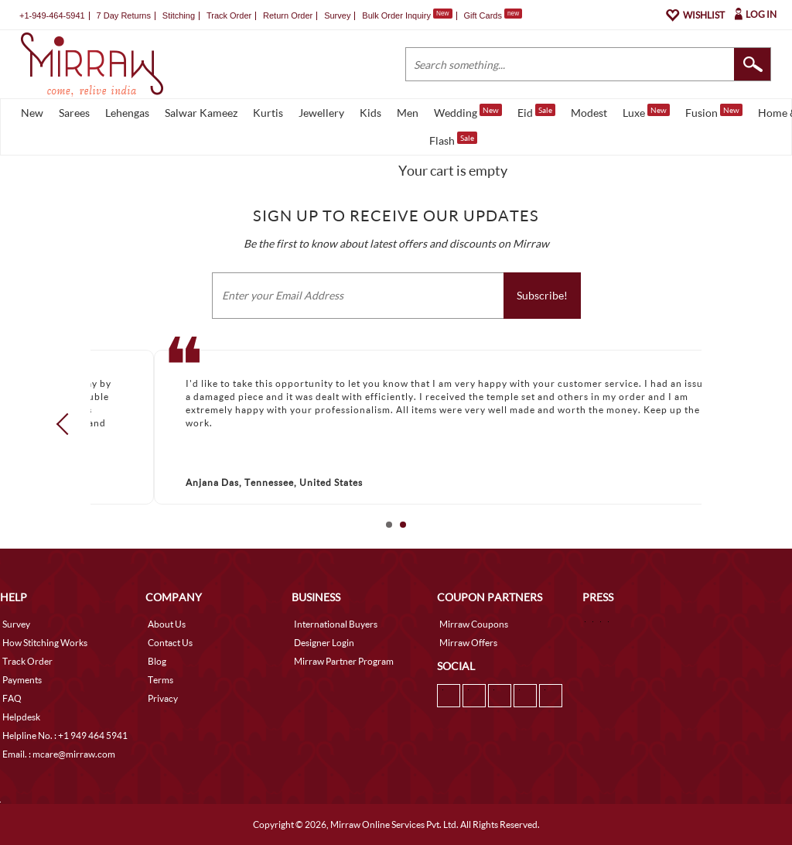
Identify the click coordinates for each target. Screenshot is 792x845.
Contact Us (170, 642)
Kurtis (268, 112)
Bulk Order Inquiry (396, 15)
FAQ (12, 698)
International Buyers (335, 624)
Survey (337, 15)
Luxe (646, 111)
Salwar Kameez (201, 112)
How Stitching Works (44, 642)
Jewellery (321, 112)
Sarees (74, 112)
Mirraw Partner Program (344, 661)
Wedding (468, 111)
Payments (22, 680)
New (32, 112)
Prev (67, 424)
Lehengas (127, 112)
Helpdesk (21, 717)
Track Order (229, 15)
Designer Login (324, 642)
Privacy (163, 698)
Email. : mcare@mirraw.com (58, 754)
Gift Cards (492, 15)
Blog (157, 661)
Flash (453, 139)
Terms (160, 680)
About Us (167, 624)
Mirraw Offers (468, 642)
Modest (589, 112)
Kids (370, 112)
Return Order (287, 15)
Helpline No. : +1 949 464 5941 (65, 735)
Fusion (713, 111)
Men (407, 112)
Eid (536, 111)
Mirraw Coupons (473, 624)
